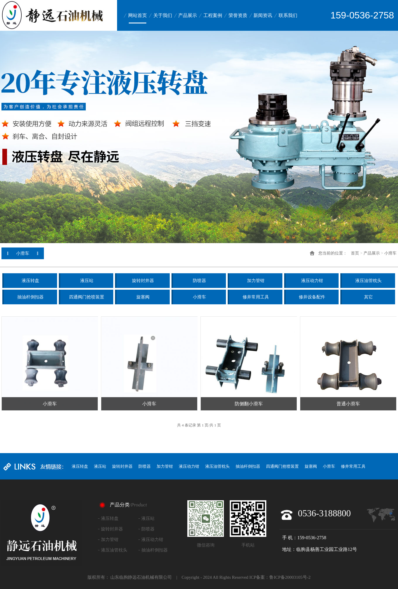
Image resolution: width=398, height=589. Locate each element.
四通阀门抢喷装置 (86, 297)
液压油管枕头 (368, 280)
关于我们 (162, 15)
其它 (368, 297)
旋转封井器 (143, 280)
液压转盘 (30, 280)
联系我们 (288, 15)
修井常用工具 (256, 297)
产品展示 (187, 15)
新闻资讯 (262, 15)
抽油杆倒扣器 (30, 297)
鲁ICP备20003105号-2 (289, 577)
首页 (355, 253)
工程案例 (212, 15)
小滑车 (390, 253)
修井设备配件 (312, 297)
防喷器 (199, 280)
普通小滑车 (348, 403)
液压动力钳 (312, 280)
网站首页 (137, 15)
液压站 (86, 280)
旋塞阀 (143, 297)
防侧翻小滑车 (249, 403)
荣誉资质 (238, 15)
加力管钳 (256, 280)
